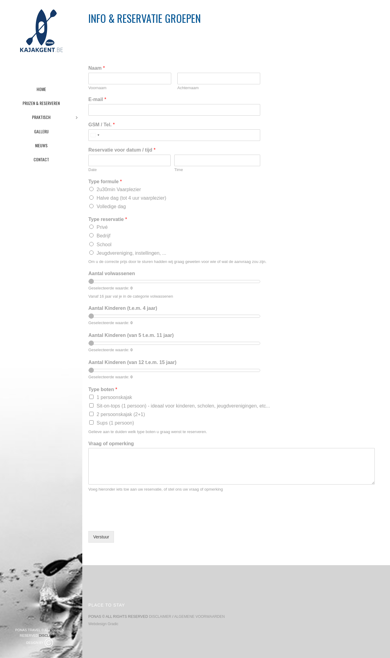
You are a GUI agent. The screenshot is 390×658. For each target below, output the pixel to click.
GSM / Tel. (101, 124)
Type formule (105, 181)
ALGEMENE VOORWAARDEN (199, 616)
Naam (96, 68)
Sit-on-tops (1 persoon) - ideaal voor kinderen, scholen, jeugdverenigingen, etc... (183, 405)
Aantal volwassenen (111, 273)
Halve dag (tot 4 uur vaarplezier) (131, 198)
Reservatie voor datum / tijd (122, 149)
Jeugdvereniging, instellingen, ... (131, 253)
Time (178, 169)
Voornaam (97, 88)
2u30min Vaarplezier (119, 189)
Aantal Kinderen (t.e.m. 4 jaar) (122, 308)
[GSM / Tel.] (174, 135)
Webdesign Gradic (103, 624)
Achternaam (188, 88)
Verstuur (101, 536)
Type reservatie (107, 219)
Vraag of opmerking (111, 443)
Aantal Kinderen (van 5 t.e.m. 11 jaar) (131, 335)
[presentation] (134, 521)
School (104, 244)
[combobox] (94, 135)
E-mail (97, 99)
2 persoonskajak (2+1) (121, 414)
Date (92, 169)
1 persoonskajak (114, 397)
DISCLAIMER (49, 635)
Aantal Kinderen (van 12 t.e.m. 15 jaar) (132, 362)
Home (318, 34)
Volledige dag (111, 206)
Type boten (102, 389)
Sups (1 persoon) (115, 422)
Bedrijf (103, 235)
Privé (102, 227)
